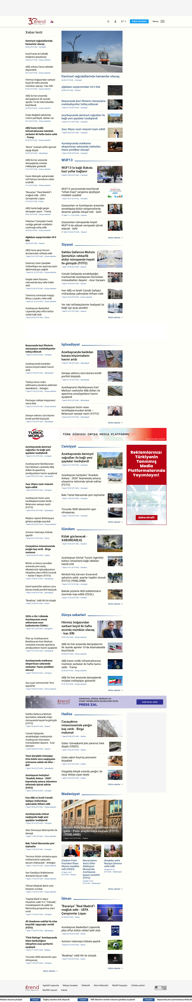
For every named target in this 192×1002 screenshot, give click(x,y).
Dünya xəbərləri (73, 615)
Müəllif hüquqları (119, 985)
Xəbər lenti (33, 32)
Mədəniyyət (70, 794)
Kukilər (64, 990)
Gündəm (68, 529)
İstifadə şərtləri (138, 985)
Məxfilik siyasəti (50, 990)
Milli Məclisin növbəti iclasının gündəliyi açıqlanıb (134, 999)
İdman (66, 898)
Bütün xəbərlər (114, 238)
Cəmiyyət (68, 446)
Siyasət (67, 244)
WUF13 (67, 160)
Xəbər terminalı (139, 21)
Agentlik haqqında (51, 985)
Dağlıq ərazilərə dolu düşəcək (78, 999)
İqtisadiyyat (70, 344)
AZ (122, 21)
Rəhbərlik (86, 985)
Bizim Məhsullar (101, 985)
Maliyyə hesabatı (70, 985)
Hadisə (66, 714)
